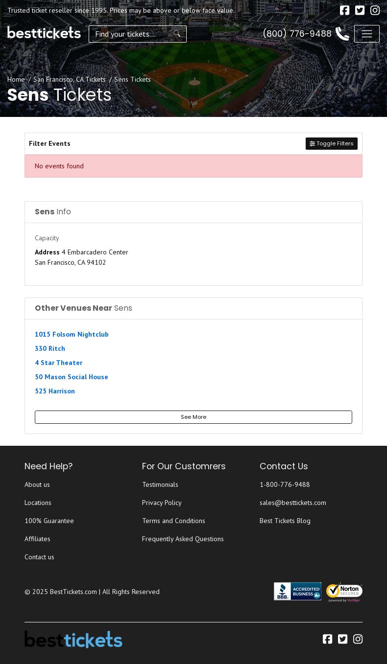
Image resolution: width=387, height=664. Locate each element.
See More (193, 417)
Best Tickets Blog (285, 520)
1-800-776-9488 (285, 484)
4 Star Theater (58, 362)
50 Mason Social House (71, 376)
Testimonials (160, 484)
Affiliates (37, 538)
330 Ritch (50, 348)
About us (37, 484)
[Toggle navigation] (367, 34)
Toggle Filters (332, 143)
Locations (37, 502)
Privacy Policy (162, 502)
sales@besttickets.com (293, 502)
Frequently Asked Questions (183, 538)
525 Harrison (55, 391)
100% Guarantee (49, 520)
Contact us (39, 556)
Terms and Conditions (173, 520)
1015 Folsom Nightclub (72, 334)
